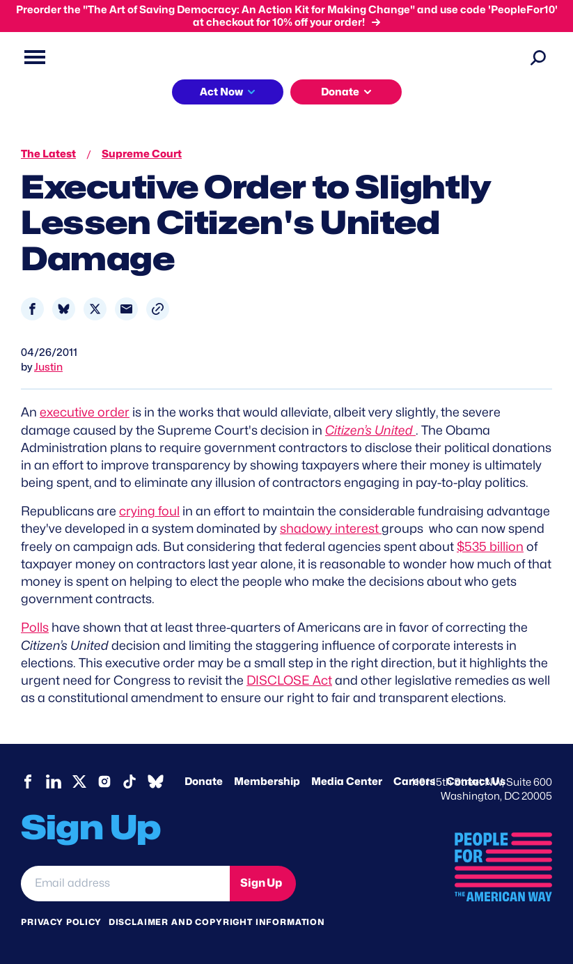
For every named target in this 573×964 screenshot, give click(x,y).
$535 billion (490, 546)
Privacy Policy (61, 922)
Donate (204, 781)
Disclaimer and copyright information (217, 922)
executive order (84, 412)
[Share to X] (95, 308)
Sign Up (261, 882)
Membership (267, 781)
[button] (157, 308)
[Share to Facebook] (32, 308)
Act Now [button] (221, 92)
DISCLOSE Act (289, 680)
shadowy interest (331, 528)
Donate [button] (340, 92)
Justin (48, 367)
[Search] (538, 57)
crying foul (149, 511)
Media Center (346, 781)
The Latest (48, 154)
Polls (35, 627)
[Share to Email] (126, 308)
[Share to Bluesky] (63, 308)
